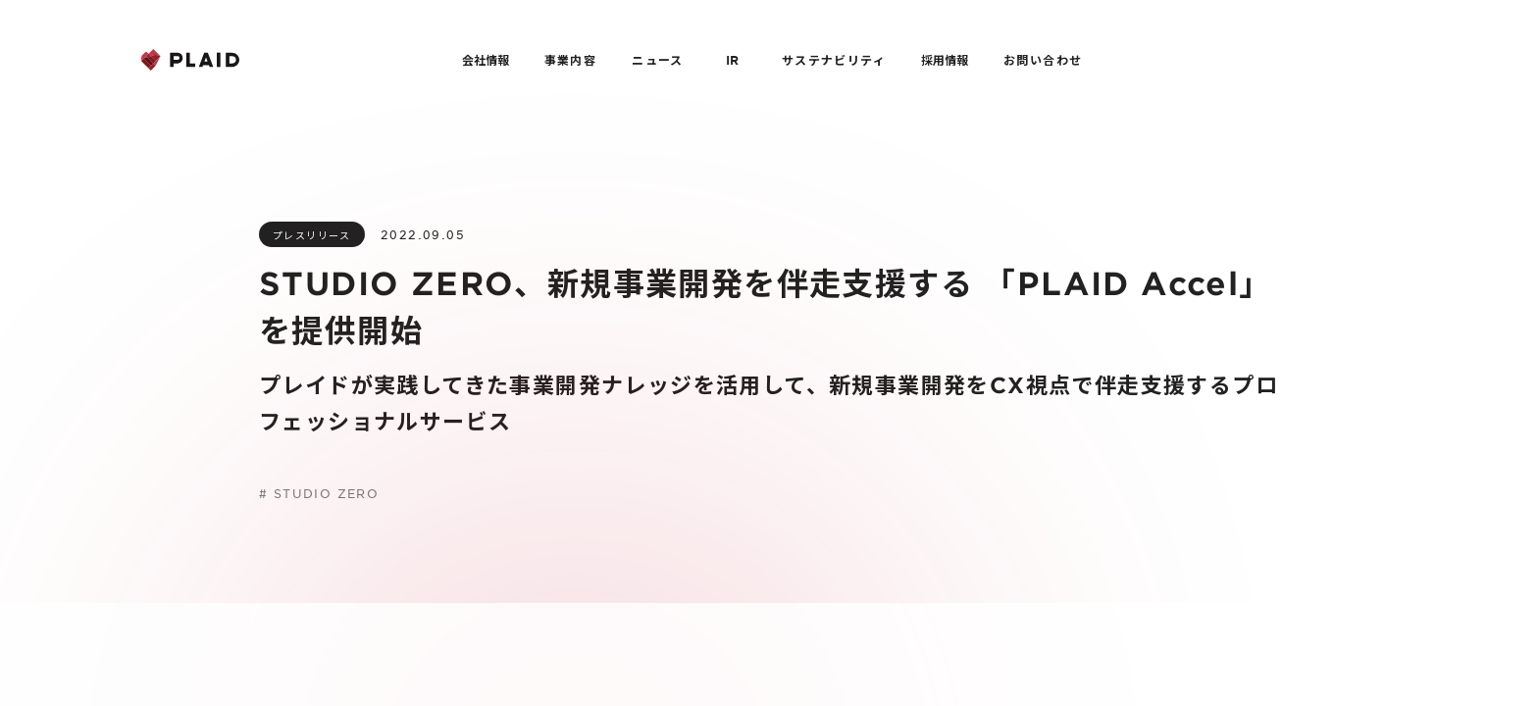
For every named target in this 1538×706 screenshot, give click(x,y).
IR (732, 60)
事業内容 (570, 60)
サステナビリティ (834, 60)
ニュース (658, 60)
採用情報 (944, 60)
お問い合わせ (1042, 60)
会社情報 (485, 60)
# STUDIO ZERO (319, 493)
